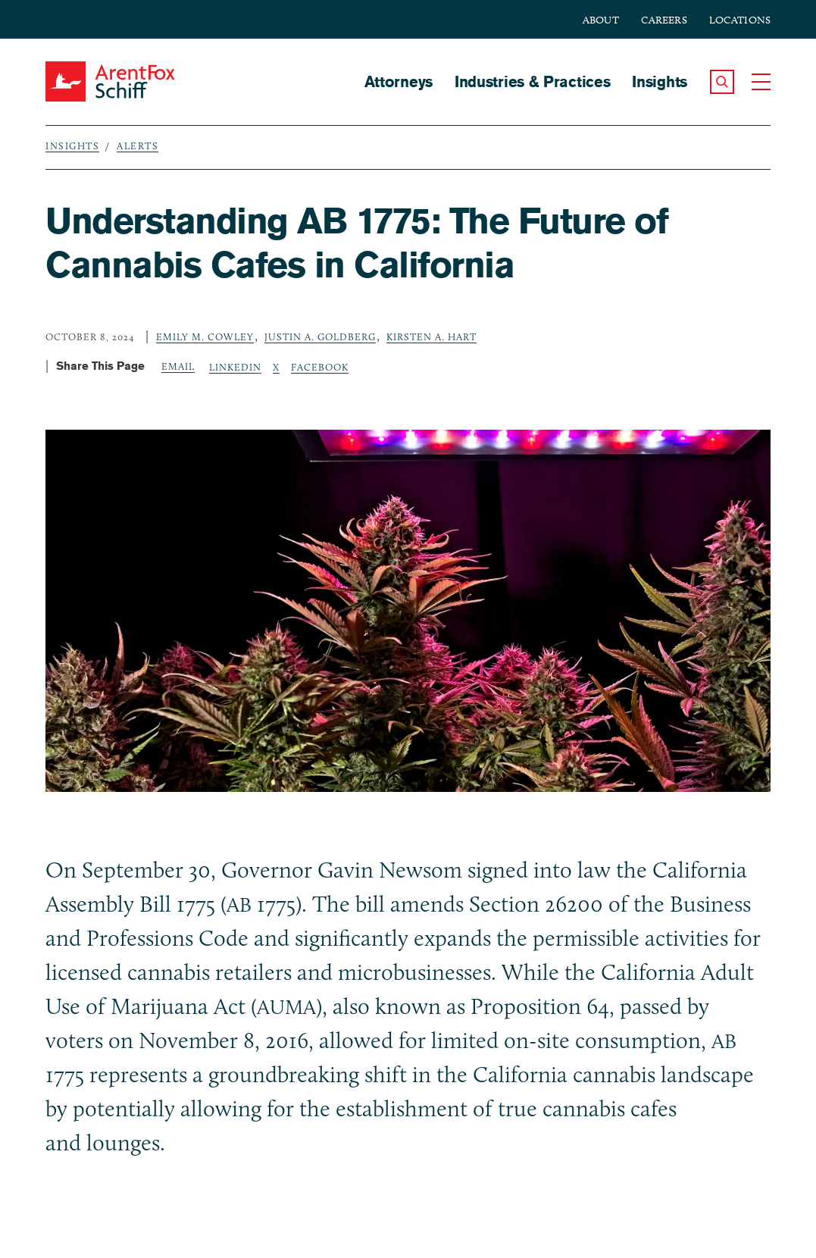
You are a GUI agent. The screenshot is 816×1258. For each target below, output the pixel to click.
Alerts (137, 145)
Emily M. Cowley (205, 336)
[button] (722, 82)
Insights (659, 81)
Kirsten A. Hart (431, 336)
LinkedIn (235, 367)
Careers (664, 20)
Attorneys (398, 81)
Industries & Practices (532, 81)
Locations (740, 20)
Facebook (320, 367)
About (601, 20)
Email (178, 366)
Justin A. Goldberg (320, 336)
